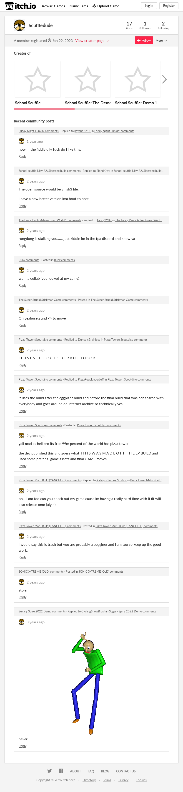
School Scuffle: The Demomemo (94, 102)
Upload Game (106, 6)
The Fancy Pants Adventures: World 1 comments (50, 220)
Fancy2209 (104, 220)
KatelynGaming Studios (111, 480)
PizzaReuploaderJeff (91, 379)
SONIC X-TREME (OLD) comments (41, 571)
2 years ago (36, 181)
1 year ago (35, 141)
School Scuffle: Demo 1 (136, 102)
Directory (89, 780)
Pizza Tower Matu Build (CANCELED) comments (50, 480)
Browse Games (52, 6)
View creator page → (92, 40)
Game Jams (79, 6)
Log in (149, 6)
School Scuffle (28, 102)
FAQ (91, 771)
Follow (144, 40)
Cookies (141, 780)
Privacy (123, 780)
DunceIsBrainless (89, 339)
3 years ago (36, 622)
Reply (22, 156)
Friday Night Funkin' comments (39, 131)
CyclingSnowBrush (93, 611)
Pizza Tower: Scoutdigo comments (40, 339)
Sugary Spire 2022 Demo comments (42, 611)
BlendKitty (103, 171)
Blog (105, 771)
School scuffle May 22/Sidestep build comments (50, 171)
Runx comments (29, 260)
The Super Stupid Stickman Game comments (47, 300)
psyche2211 (82, 131)
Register (169, 6)
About (75, 771)
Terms (107, 780)
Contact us (126, 771)
